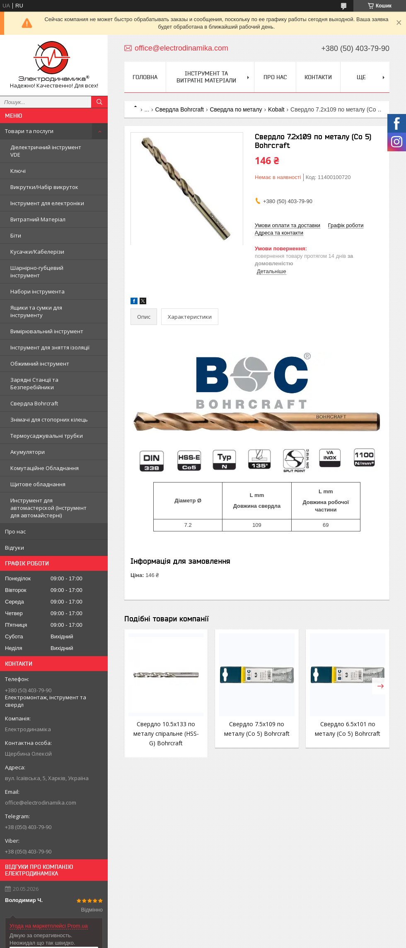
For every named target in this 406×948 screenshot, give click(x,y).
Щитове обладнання (37, 484)
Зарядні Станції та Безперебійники (34, 383)
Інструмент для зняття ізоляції (49, 347)
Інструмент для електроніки (47, 203)
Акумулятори (27, 452)
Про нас (15, 531)
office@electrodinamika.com (40, 802)
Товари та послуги (29, 131)
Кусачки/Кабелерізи (37, 251)
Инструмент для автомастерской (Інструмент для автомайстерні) (48, 508)
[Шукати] (99, 102)
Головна (145, 77)
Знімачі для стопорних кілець (49, 419)
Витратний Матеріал (37, 219)
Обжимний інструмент (39, 363)
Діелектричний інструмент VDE (45, 150)
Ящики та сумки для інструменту (36, 311)
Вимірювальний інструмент (46, 331)
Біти (15, 235)
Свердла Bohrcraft (34, 403)
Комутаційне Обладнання (44, 468)
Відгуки (14, 547)
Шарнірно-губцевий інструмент (36, 271)
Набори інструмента (37, 291)
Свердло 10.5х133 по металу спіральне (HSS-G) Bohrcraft (166, 733)
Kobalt (276, 109)
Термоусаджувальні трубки (46, 435)
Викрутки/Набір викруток (44, 187)
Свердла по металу (236, 109)
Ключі (18, 171)
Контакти (318, 77)
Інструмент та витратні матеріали (206, 77)
